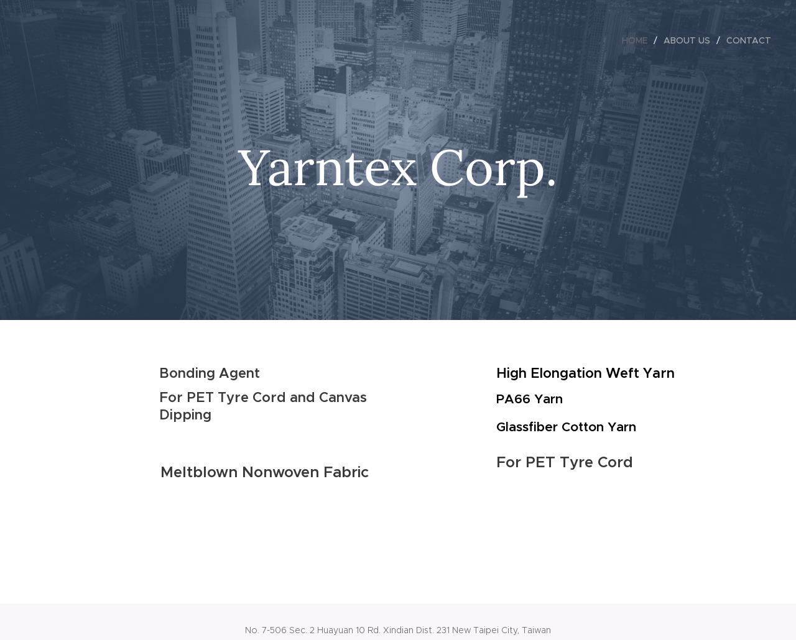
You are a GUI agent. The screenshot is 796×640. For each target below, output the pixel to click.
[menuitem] (638, 40)
